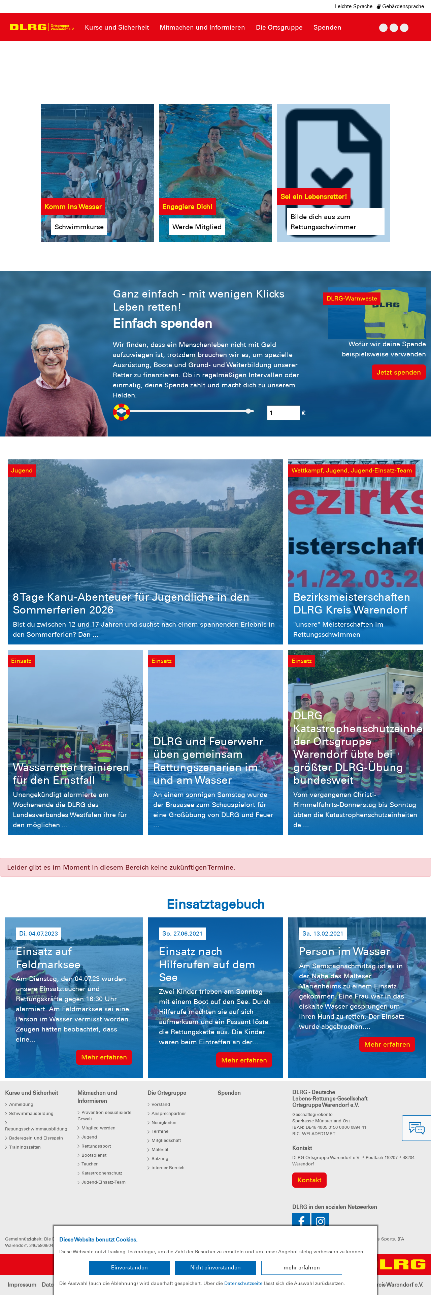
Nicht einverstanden (215, 1267)
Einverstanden (129, 1267)
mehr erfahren (302, 1267)
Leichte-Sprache (353, 6)
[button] (32, 47)
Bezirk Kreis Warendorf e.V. (389, 1285)
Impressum (22, 1285)
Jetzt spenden (399, 372)
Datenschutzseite (243, 1283)
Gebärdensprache (400, 6)
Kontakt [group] (309, 1180)
